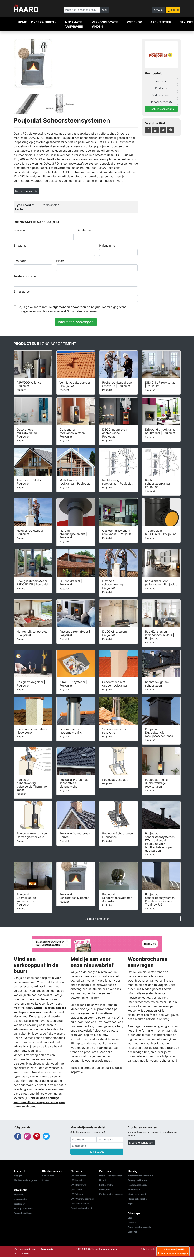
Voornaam (20, 230)
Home (22, 22)
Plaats (60, 261)
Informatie (161, 81)
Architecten (160, 22)
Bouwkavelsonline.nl (81, 1208)
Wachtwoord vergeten (25, 1180)
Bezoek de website (26, 191)
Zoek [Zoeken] (104, 9)
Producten (161, 88)
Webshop (134, 22)
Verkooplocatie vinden (105, 24)
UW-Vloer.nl (77, 1194)
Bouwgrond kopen (137, 1180)
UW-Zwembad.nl (80, 1203)
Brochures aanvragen (161, 108)
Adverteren (48, 1175)
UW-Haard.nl (77, 1180)
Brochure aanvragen (141, 1142)
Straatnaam (21, 245)
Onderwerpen (42, 22)
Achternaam (86, 230)
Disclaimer (19, 1204)
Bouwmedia (47, 1249)
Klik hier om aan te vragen (173, 1251)
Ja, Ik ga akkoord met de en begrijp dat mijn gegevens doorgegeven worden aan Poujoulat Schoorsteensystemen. (72, 309)
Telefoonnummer (25, 276)
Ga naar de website (161, 101)
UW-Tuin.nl (76, 1189)
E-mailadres (22, 291)
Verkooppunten (161, 94)
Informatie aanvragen (74, 24)
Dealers (132, 1222)
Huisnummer (107, 245)
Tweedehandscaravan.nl (140, 1175)
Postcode (20, 261)
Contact (46, 1180)
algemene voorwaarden (69, 307)
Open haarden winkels (139, 1227)
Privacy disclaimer (23, 1208)
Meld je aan (97, 1151)
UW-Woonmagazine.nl (82, 1199)
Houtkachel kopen (137, 1185)
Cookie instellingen (23, 1213)
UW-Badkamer (78, 1175)
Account (158, 9)
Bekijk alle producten (97, 918)
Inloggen (18, 1175)
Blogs (131, 1217)
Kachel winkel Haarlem (111, 1194)
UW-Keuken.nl (78, 1185)
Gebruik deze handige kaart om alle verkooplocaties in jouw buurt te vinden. (39, 1102)
